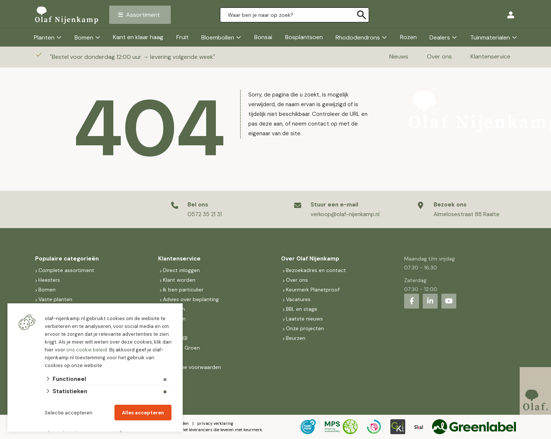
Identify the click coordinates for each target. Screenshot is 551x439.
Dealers (439, 37)
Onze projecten (305, 328)
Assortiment (143, 15)
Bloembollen (217, 37)
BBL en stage (301, 309)
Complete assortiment (67, 270)
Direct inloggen (181, 270)
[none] (361, 14)
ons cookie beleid (86, 350)
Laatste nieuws (304, 318)
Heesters (49, 280)
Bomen (84, 37)
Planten (44, 37)
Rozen (408, 37)
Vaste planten (55, 299)
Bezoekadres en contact (316, 270)
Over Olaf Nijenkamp (310, 258)
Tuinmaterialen (490, 37)
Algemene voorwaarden (192, 367)
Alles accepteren (143, 413)
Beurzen (295, 338)
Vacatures (298, 299)
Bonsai (263, 37)
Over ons (439, 56)
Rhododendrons (358, 37)
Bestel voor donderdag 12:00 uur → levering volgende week (133, 57)
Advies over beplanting (191, 299)
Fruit (182, 37)
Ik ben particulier (183, 289)
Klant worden (179, 280)
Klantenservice (490, 56)
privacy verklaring (215, 423)
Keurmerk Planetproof (313, 289)
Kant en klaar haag (138, 37)
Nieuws (398, 56)
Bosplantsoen (304, 37)
